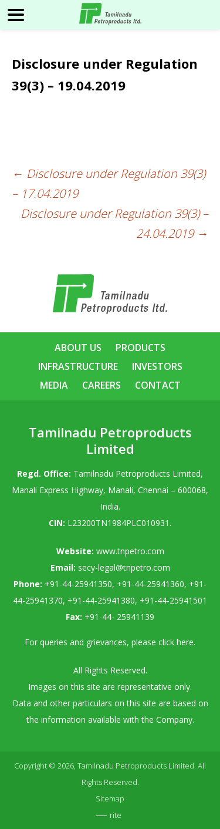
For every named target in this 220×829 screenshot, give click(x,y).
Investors (157, 366)
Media (54, 385)
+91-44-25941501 (173, 600)
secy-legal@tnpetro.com (124, 567)
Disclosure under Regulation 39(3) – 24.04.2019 (114, 223)
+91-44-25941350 (78, 583)
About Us (78, 347)
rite (115, 815)
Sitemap (110, 798)
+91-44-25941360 (150, 583)
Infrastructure (78, 366)
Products (140, 347)
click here (176, 642)
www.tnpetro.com (130, 551)
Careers (101, 385)
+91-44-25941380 (101, 600)
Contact (158, 385)
